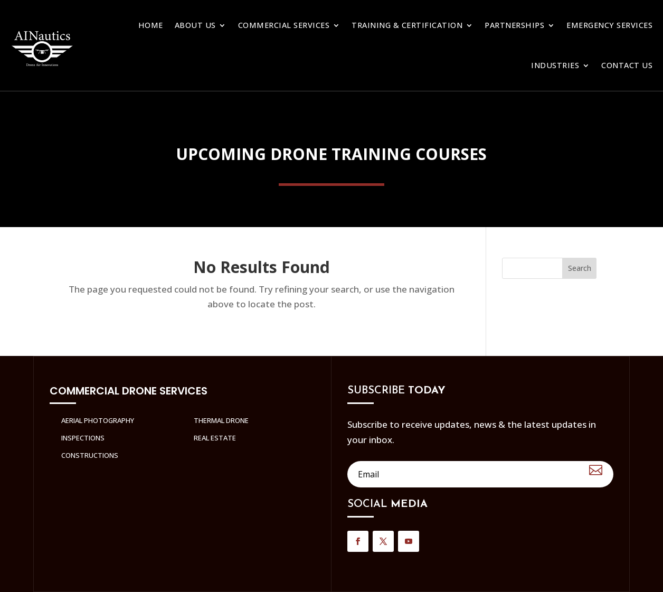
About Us (195, 25)
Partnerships (514, 25)
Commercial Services (284, 25)
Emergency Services (609, 25)
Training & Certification (407, 25)
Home (150, 25)
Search (579, 268)
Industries (555, 65)
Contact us (626, 65)
